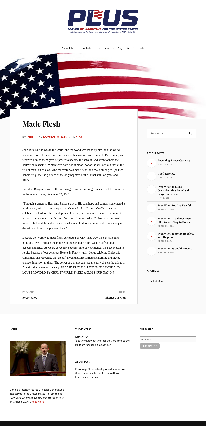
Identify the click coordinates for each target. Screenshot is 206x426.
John (29, 137)
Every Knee (29, 297)
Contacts (86, 48)
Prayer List (123, 48)
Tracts (140, 48)
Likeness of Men (115, 297)
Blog (79, 137)
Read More (37, 401)
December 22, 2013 (55, 137)
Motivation (104, 48)
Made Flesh (41, 123)
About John (68, 48)
